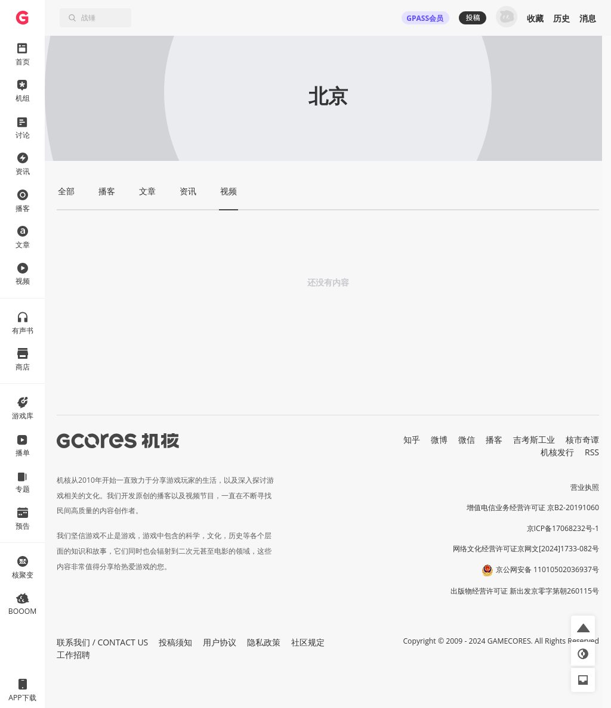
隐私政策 (263, 642)
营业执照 (584, 487)
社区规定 (308, 642)
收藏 (535, 18)
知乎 (411, 439)
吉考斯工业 (534, 439)
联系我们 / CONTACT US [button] (102, 642)
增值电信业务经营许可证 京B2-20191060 (533, 507)
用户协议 (219, 642)
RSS (592, 452)
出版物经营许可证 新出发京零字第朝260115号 (524, 591)
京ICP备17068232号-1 (563, 528)
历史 (561, 18)
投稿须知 (175, 642)
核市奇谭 (582, 439)
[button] (583, 627)
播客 (494, 439)
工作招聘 (73, 654)
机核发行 (557, 452)
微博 (439, 439)
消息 (587, 18)
